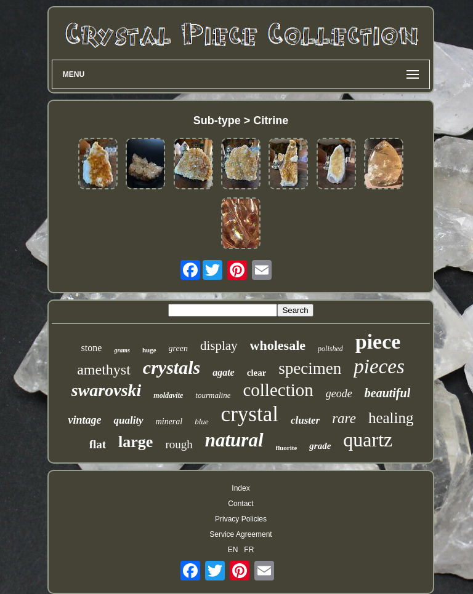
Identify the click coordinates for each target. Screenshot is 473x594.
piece (378, 341)
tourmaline (212, 395)
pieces (379, 366)
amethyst (104, 370)
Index (240, 488)
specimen (309, 368)
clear (257, 373)
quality (128, 420)
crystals (171, 367)
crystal (249, 414)
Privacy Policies (241, 519)
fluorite (286, 447)
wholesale (277, 345)
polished (330, 348)
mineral (169, 421)
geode (339, 393)
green (178, 348)
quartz (367, 440)
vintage (84, 420)
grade (320, 446)
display (219, 345)
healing (391, 418)
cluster (305, 420)
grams (122, 350)
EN (233, 549)
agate (223, 372)
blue (201, 421)
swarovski (106, 390)
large (135, 442)
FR (249, 549)
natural (234, 440)
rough (178, 444)
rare (344, 418)
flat (97, 444)
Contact (240, 503)
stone (91, 348)
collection (278, 390)
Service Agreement (240, 534)
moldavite (168, 395)
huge (149, 350)
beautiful (387, 393)
